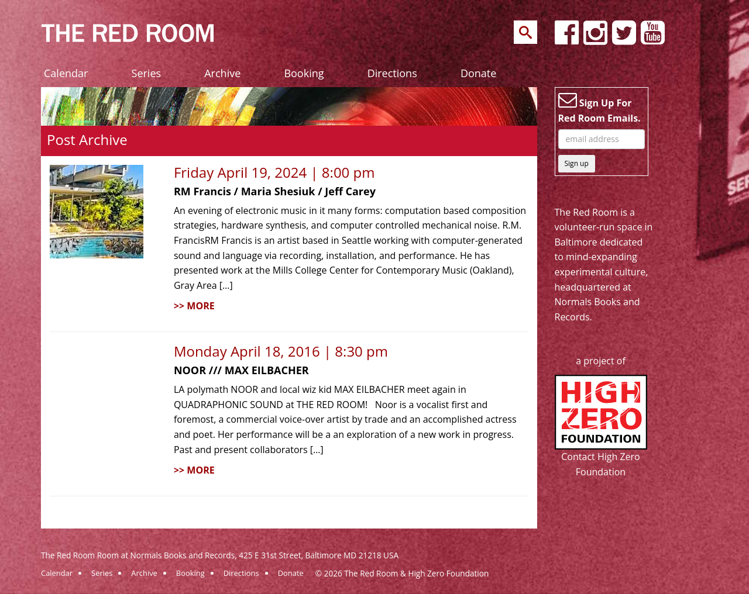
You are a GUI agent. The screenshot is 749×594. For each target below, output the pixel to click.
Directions (392, 73)
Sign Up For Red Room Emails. (599, 108)
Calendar (66, 73)
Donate (478, 73)
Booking (304, 73)
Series (147, 73)
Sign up (577, 163)
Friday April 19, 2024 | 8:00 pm (274, 172)
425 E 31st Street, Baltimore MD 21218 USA (318, 555)
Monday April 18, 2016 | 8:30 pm (281, 351)
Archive (222, 73)
